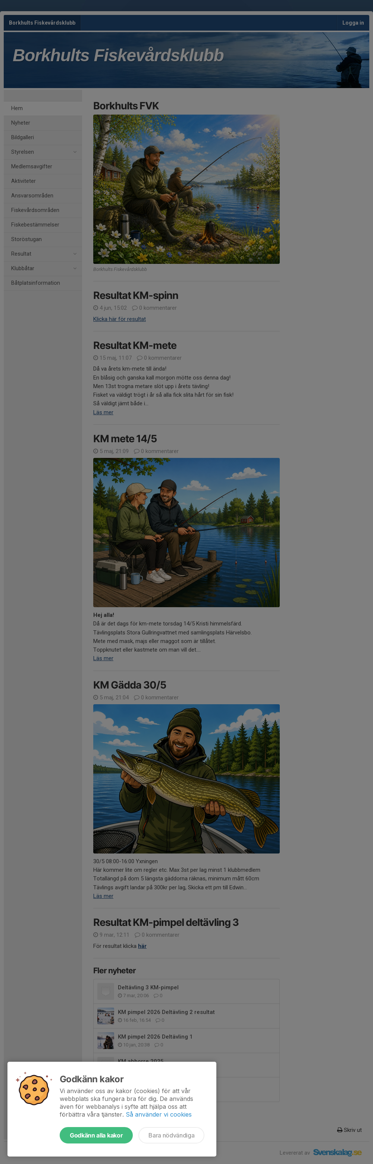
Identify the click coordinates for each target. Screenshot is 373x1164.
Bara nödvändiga (171, 1135)
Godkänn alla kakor (96, 1135)
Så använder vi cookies (159, 1114)
